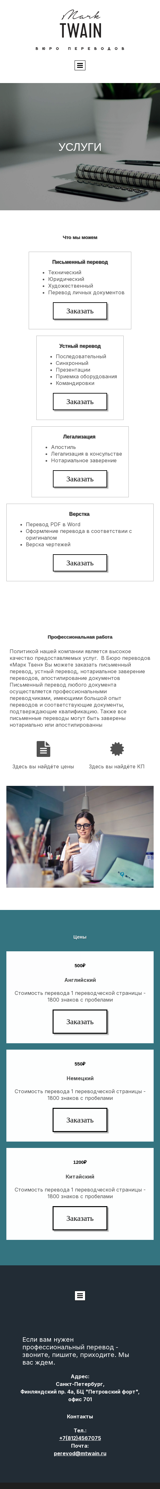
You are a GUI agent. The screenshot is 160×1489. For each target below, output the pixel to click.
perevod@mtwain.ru (80, 1453)
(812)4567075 (80, 1438)
